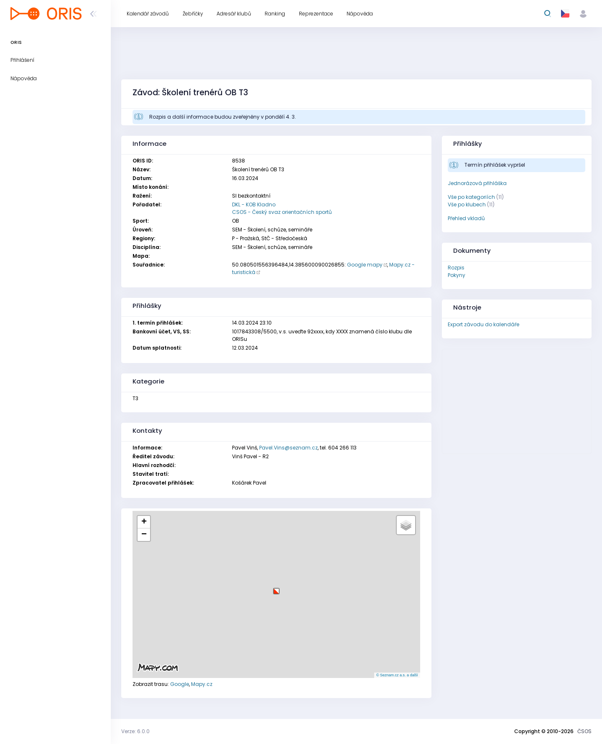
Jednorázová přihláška (477, 183)
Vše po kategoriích (471, 197)
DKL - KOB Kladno (253, 204)
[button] (276, 587)
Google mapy (365, 264)
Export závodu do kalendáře (483, 324)
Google (179, 684)
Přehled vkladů (466, 218)
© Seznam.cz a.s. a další (397, 675)
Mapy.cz (201, 684)
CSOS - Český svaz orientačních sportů (282, 212)
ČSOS (584, 731)
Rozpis (456, 267)
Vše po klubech (467, 204)
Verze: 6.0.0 (135, 731)
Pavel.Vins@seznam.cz (288, 447)
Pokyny (456, 275)
